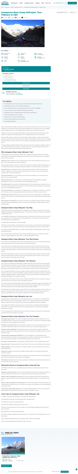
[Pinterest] (13, 457)
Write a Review (47, 450)
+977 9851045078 (57, 3)
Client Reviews (30, 450)
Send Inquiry (65, 72)
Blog (43, 3)
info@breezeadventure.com (9, 452)
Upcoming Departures (65, 444)
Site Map (46, 452)
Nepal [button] (21, 3)
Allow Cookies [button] (64, 471)
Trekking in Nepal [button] (28, 3)
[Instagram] (9, 457)
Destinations (7, 7)
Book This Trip (65, 66)
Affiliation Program (31, 446)
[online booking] (9, 469)
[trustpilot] (22, 17)
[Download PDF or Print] (62, 12)
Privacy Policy (55, 472)
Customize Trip (65, 69)
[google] (9, 17)
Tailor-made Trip (64, 446)
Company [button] (37, 3)
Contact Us (48, 3)
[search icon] (65, 2)
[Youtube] (15, 17)
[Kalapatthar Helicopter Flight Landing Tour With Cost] (13, 412)
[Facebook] (4, 457)
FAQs (28, 452)
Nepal (12, 7)
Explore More (5, 432)
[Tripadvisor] (2, 17)
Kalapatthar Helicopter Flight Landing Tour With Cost (11, 422)
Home (2, 7)
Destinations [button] (14, 3)
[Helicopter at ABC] (23, 33)
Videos (62, 448)
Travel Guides (47, 444)
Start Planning (72, 3)
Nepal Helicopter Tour (18, 7)
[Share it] (73, 12)
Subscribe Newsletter (31, 448)
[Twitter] (6, 458)
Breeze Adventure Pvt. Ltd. (58, 469)
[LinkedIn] (11, 457)
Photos (45, 448)
